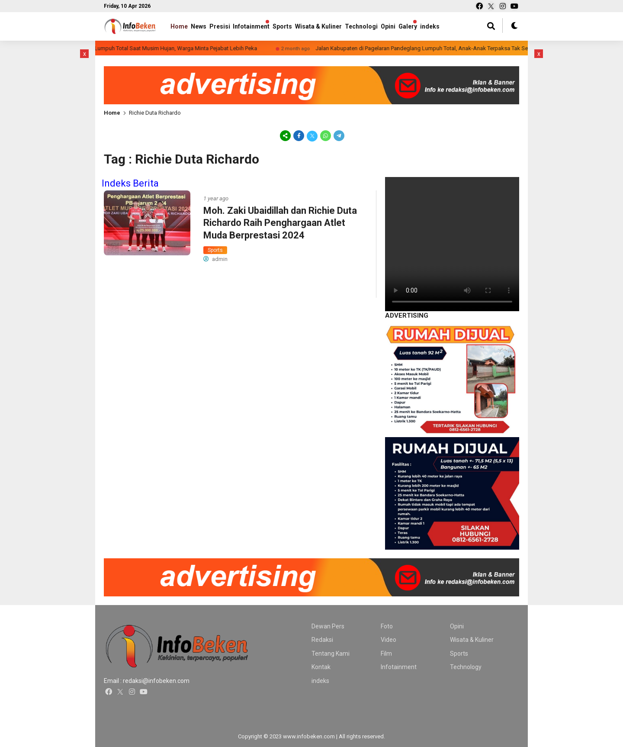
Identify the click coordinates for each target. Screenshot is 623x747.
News (204, 26)
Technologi (395, 26)
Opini (428, 26)
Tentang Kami (331, 653)
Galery (453, 26)
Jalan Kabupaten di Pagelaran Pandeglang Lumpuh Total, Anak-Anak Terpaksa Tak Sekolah (445, 48)
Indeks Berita (130, 183)
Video (388, 639)
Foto (387, 626)
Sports (305, 26)
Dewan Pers (328, 626)
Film (386, 653)
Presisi (231, 26)
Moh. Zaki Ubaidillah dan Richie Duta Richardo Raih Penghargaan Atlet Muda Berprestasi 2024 (280, 223)
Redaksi (322, 639)
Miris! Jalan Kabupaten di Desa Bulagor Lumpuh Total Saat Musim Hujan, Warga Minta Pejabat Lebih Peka (142, 48)
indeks (320, 680)
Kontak (321, 666)
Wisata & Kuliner (347, 26)
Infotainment (268, 26)
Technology (466, 666)
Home (179, 26)
